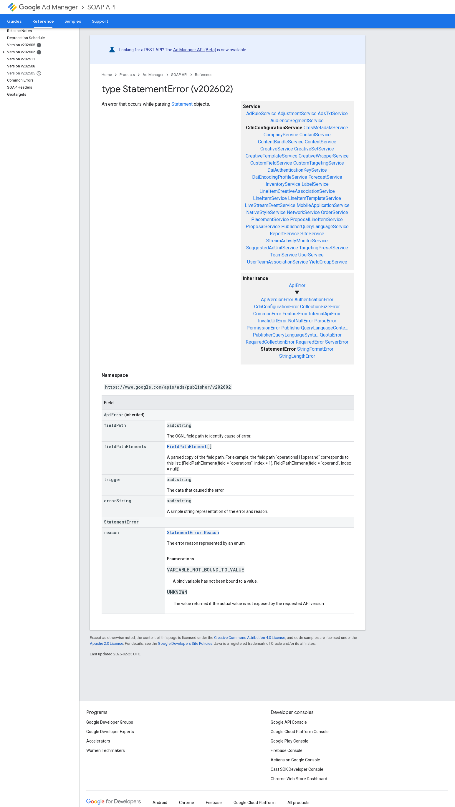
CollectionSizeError (320, 306)
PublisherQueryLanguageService (315, 226)
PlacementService (270, 219)
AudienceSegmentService (297, 120)
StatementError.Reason (193, 532)
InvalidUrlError (272, 321)
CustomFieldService (271, 163)
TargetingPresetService (323, 248)
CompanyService (281, 134)
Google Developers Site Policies (185, 643)
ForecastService (325, 177)
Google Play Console (289, 741)
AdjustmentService (297, 113)
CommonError (267, 313)
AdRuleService (261, 113)
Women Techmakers (105, 750)
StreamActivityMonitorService (297, 240)
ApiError (297, 285)
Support (100, 21)
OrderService (334, 212)
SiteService (312, 233)
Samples (72, 21)
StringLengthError (297, 356)
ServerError (336, 342)
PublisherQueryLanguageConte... (314, 328)
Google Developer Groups (109, 722)
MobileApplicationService (323, 205)
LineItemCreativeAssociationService (297, 191)
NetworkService (303, 212)
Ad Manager (48, 7)
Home (107, 74)
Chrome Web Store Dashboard (299, 778)
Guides (14, 21)
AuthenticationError (313, 299)
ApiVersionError (277, 299)
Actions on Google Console (295, 760)
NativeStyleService (266, 212)
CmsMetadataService (326, 127)
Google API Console (289, 722)
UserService (311, 255)
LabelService (315, 184)
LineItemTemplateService (314, 198)
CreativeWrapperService (324, 156)
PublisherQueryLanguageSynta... (286, 335)
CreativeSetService (314, 149)
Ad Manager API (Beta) (194, 49)
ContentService (320, 142)
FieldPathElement (187, 446)
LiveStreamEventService (270, 205)
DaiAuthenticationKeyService (297, 170)
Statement (182, 104)
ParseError (325, 321)
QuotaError (331, 335)
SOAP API (101, 7)
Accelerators (98, 741)
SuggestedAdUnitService (272, 248)
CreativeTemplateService (271, 156)
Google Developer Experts (110, 731)
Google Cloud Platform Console (300, 731)
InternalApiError (325, 313)
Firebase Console (286, 750)
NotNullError (300, 321)
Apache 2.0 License (106, 643)
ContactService (315, 134)
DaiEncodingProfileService (279, 177)
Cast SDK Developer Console (297, 769)
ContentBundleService (281, 142)
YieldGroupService (328, 262)
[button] (38, 52)
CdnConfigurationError (276, 306)
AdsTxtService (333, 113)
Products (127, 74)
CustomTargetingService (318, 163)
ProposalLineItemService (316, 219)
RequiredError (310, 342)
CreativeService (276, 149)
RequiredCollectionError (270, 342)
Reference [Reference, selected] (43, 21)
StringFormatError (315, 349)
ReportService (284, 233)
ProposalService (263, 226)
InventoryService (283, 184)
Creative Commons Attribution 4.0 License (249, 637)
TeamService (283, 255)
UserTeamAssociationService (277, 262)
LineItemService (270, 198)
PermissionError (263, 328)
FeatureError (295, 313)
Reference (203, 74)
